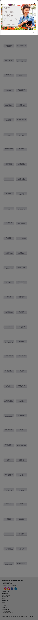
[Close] (36, 1)
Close (34, 32)
